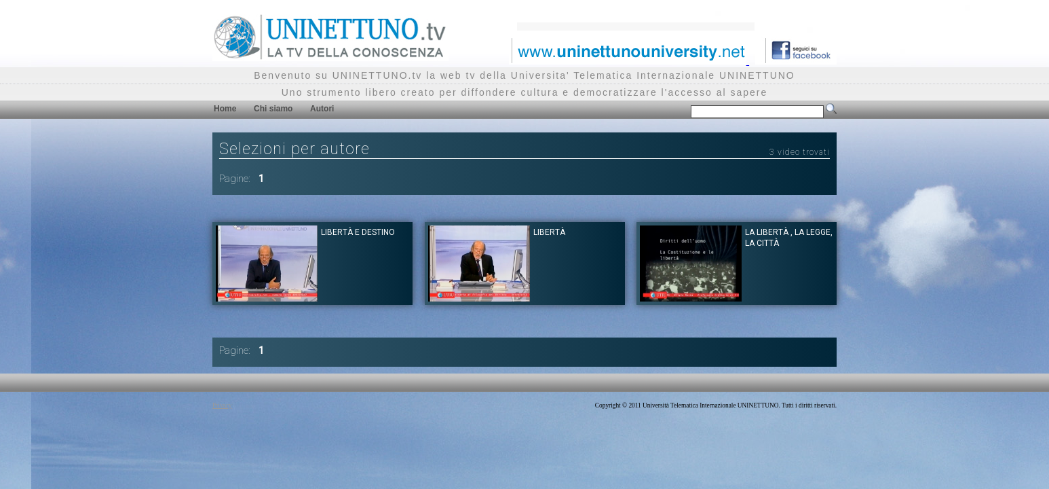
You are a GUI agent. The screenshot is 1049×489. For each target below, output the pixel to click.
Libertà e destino (358, 232)
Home (225, 108)
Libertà (549, 232)
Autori (322, 108)
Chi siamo (273, 108)
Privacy (222, 405)
